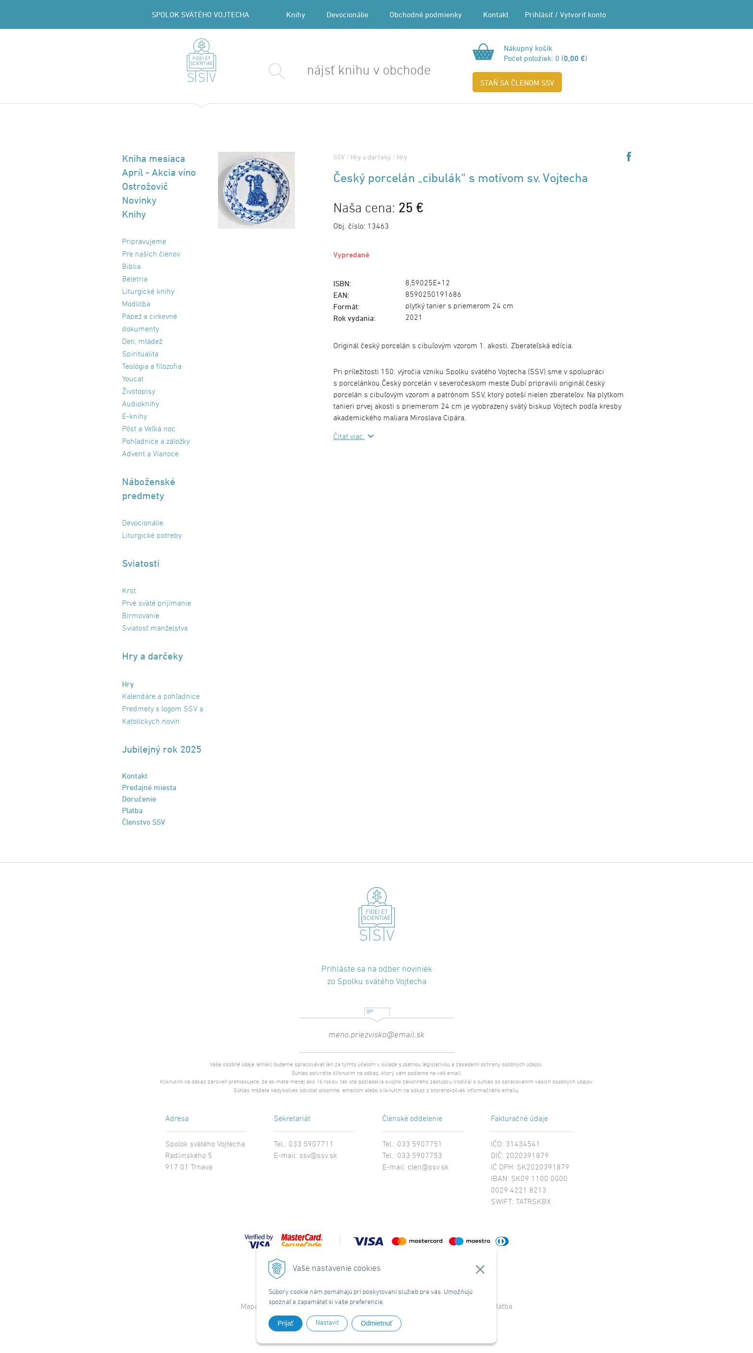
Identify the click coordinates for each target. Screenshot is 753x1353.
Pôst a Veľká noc (148, 429)
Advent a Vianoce (150, 454)
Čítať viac (349, 437)
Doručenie (139, 798)
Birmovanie (140, 616)
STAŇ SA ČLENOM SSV (517, 82)
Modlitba (136, 304)
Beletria (134, 279)
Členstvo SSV (143, 821)
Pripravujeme (144, 242)
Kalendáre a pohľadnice (161, 697)
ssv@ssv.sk (318, 1156)
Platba (132, 810)
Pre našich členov (151, 254)
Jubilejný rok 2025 (161, 749)
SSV (339, 157)
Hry (128, 684)
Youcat (133, 379)
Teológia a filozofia (152, 367)
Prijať (285, 1323)
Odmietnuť (376, 1323)
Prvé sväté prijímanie (156, 604)
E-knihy (134, 417)
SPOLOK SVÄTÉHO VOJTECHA (200, 14)
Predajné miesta (149, 787)
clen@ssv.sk (428, 1167)
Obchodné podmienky (425, 14)
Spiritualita (140, 354)
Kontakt (496, 14)
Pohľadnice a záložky (156, 442)
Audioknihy (140, 404)
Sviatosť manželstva (155, 629)
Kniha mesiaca (153, 158)
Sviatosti (140, 563)
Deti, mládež (142, 342)
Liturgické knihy (148, 292)
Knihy (295, 14)
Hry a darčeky (152, 655)
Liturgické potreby (152, 536)
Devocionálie (347, 14)
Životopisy (138, 392)
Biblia (131, 267)
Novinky (139, 200)
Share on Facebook (629, 156)
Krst (129, 591)
